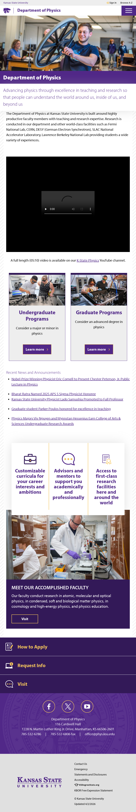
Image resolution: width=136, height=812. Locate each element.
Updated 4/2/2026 (84, 804)
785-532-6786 (31, 734)
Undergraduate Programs (37, 315)
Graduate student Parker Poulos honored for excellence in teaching (61, 409)
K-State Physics (88, 260)
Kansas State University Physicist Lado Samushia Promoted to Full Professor (67, 399)
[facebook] (49, 706)
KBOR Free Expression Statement (93, 790)
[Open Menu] (128, 11)
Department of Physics (39, 10)
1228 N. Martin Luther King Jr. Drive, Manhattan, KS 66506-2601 (68, 729)
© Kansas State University (89, 798)
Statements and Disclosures (90, 774)
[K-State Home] (7, 10)
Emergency (81, 769)
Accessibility (81, 779)
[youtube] (87, 706)
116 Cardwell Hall (68, 724)
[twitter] (68, 706)
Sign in (113, 2)
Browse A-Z (126, 2)
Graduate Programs (99, 312)
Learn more (37, 349)
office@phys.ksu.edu (100, 734)
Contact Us (80, 764)
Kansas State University (16, 2)
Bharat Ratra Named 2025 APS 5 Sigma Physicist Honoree (54, 394)
